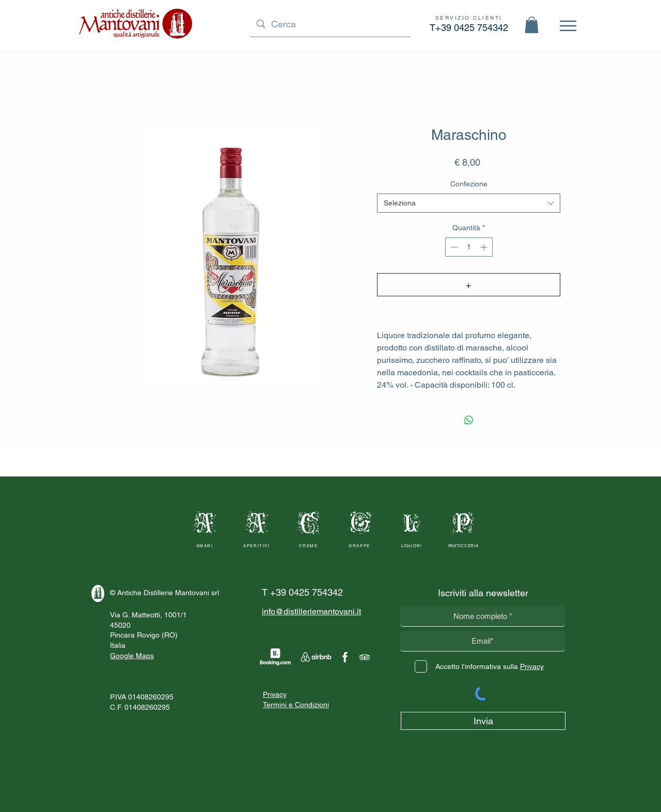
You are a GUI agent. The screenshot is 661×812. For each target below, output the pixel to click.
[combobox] (468, 203)
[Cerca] (330, 24)
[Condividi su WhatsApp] (469, 420)
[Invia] (483, 721)
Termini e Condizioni (296, 704)
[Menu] (568, 25)
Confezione (468, 184)
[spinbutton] (469, 247)
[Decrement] (453, 247)
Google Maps (132, 655)
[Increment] (484, 247)
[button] (532, 25)
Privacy (275, 694)
